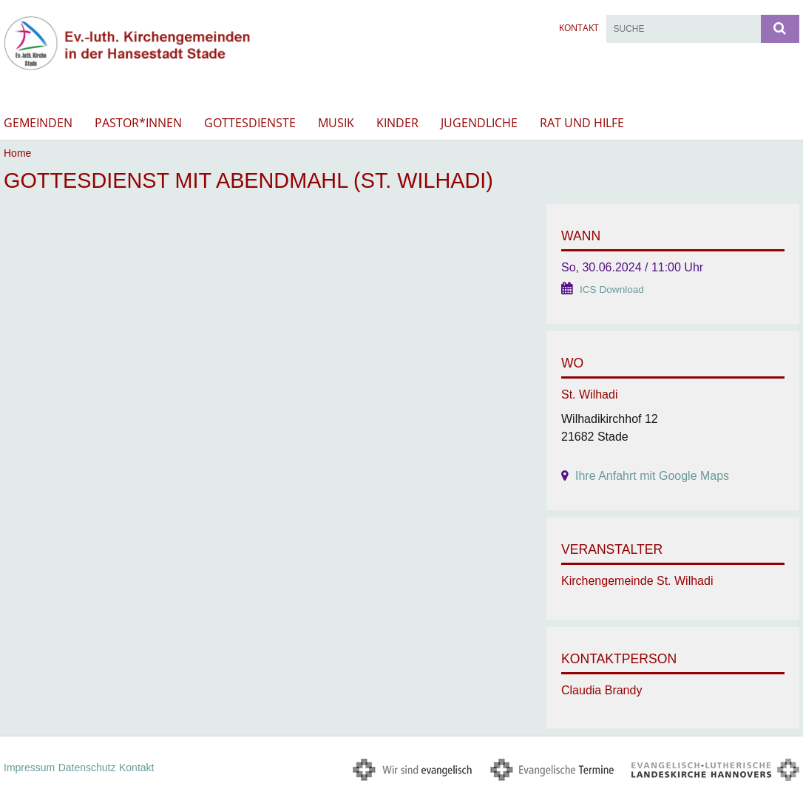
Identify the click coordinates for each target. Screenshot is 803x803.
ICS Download (612, 289)
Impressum (29, 767)
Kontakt (579, 27)
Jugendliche (479, 123)
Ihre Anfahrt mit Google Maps (652, 476)
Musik (336, 123)
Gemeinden (38, 123)
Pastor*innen (138, 123)
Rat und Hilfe (582, 123)
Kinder (397, 123)
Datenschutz (87, 767)
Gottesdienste (250, 123)
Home (17, 153)
